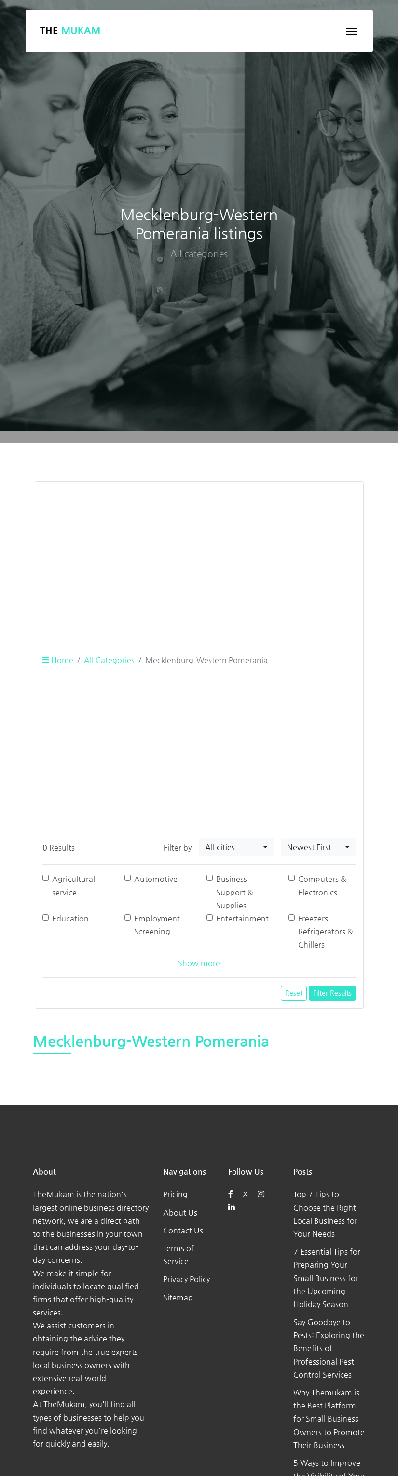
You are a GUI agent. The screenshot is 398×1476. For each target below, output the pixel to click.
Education (70, 918)
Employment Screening (157, 925)
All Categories (109, 659)
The (70, 30)
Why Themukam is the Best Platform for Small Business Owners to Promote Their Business (329, 1418)
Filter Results (332, 993)
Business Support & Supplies (234, 891)
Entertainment (242, 918)
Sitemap (178, 1297)
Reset (293, 993)
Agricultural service (73, 885)
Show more (199, 963)
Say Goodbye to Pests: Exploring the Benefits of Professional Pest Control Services (328, 1348)
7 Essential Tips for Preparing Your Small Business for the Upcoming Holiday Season (326, 1278)
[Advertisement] (199, 556)
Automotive (156, 878)
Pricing (175, 1194)
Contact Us (183, 1230)
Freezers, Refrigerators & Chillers (325, 931)
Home (57, 659)
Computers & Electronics (322, 885)
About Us (180, 1212)
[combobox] (236, 847)
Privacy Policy (186, 1279)
